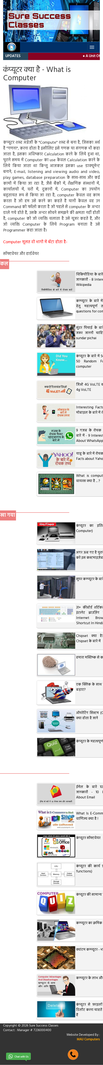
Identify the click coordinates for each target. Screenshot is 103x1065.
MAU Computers (88, 1039)
